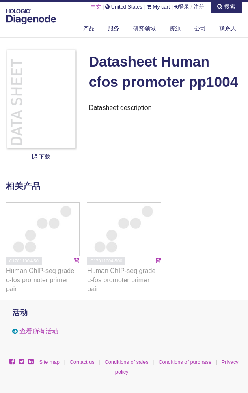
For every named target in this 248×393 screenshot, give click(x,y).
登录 (181, 7)
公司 (200, 28)
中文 (96, 7)
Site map (49, 362)
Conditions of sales (126, 362)
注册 (199, 7)
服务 (113, 28)
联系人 (227, 28)
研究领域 (144, 28)
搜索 (226, 6)
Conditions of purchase (184, 362)
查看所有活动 (38, 331)
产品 (89, 28)
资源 (175, 28)
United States (123, 7)
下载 (41, 156)
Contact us (82, 362)
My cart (158, 7)
